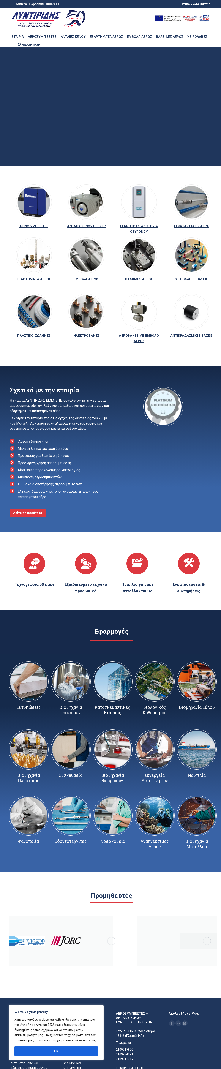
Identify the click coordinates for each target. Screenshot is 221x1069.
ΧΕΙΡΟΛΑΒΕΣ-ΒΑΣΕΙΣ (191, 279)
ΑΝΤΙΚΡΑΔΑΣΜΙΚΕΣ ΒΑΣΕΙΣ (191, 336)
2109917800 (124, 1049)
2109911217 (124, 1059)
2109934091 (124, 1054)
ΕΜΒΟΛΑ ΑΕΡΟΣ (86, 279)
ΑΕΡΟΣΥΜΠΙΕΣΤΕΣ (33, 226)
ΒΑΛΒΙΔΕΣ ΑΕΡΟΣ (139, 279)
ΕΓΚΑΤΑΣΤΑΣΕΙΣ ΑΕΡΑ (191, 226)
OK (56, 1051)
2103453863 (72, 1063)
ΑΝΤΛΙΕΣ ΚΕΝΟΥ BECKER (86, 226)
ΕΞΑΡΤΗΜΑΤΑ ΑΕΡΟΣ (34, 279)
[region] (56, 1032)
